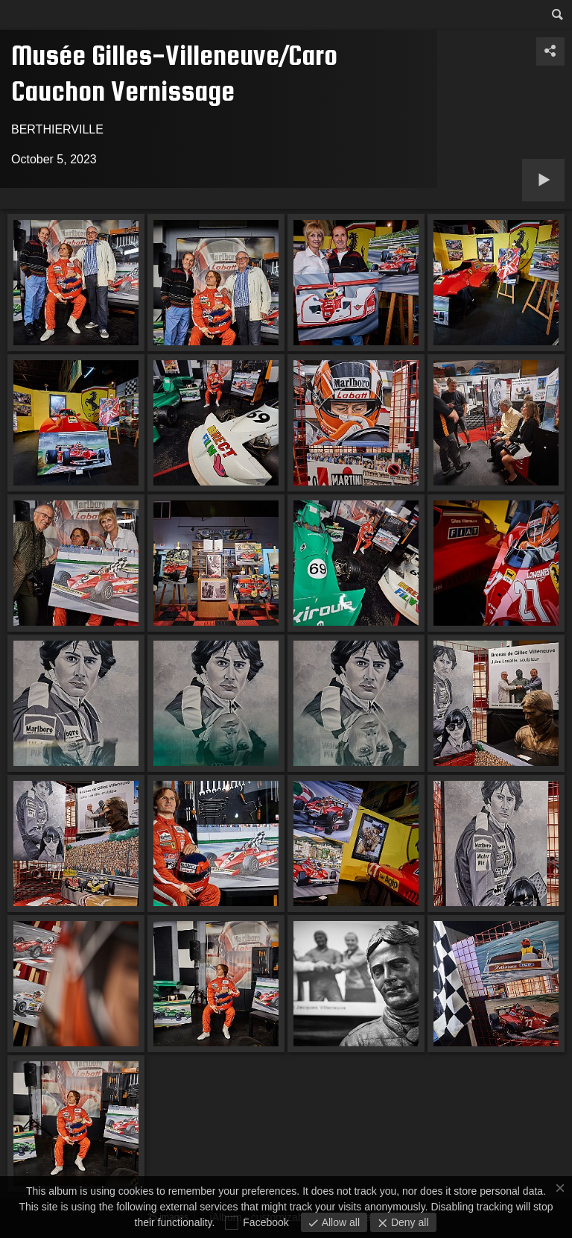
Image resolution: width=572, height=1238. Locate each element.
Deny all (408, 1222)
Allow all (339, 1222)
